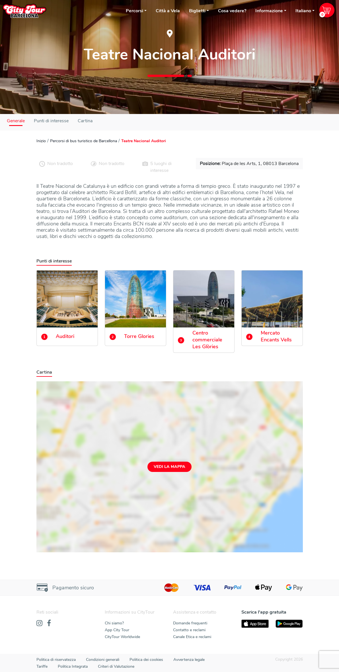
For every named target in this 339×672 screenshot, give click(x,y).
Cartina (85, 121)
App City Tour (117, 630)
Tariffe (42, 666)
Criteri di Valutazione (116, 666)
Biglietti (197, 11)
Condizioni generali (102, 659)
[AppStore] (255, 624)
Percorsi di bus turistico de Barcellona (83, 141)
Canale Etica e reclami (192, 637)
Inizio (41, 141)
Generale (16, 121)
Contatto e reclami (189, 630)
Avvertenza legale (189, 659)
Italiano (303, 11)
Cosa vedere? (232, 11)
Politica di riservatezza (56, 659)
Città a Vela (168, 11)
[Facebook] (49, 624)
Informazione (269, 11)
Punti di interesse (51, 121)
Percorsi (134, 11)
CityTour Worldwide (122, 637)
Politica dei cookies (146, 659)
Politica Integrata (73, 666)
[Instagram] (39, 624)
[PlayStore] (289, 624)
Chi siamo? (114, 623)
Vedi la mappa (169, 466)
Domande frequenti (190, 623)
